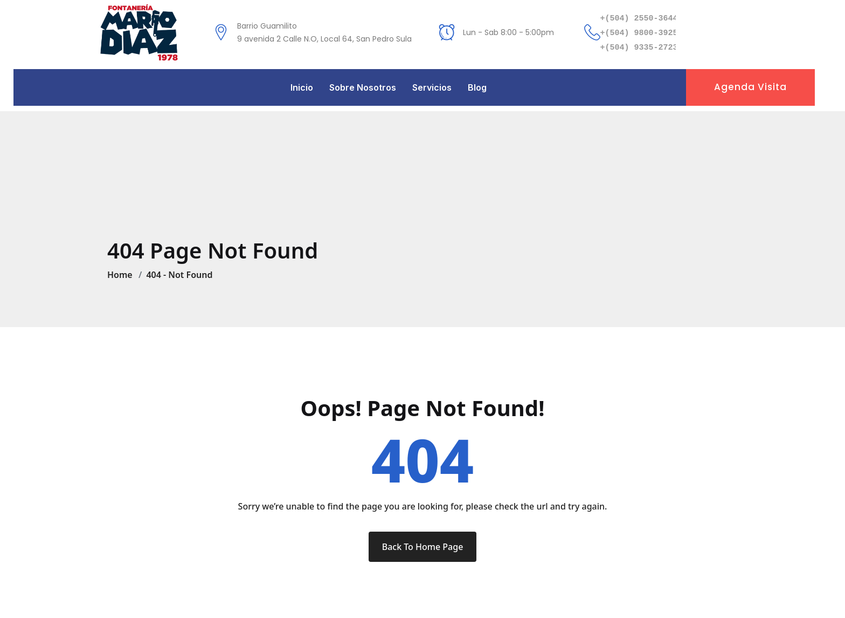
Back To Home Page (422, 547)
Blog (477, 87)
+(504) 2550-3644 (639, 18)
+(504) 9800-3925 (639, 33)
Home (122, 275)
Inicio (301, 87)
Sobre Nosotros (362, 87)
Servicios (432, 87)
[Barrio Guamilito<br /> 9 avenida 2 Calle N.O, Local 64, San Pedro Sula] (221, 32)
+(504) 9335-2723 (639, 47)
